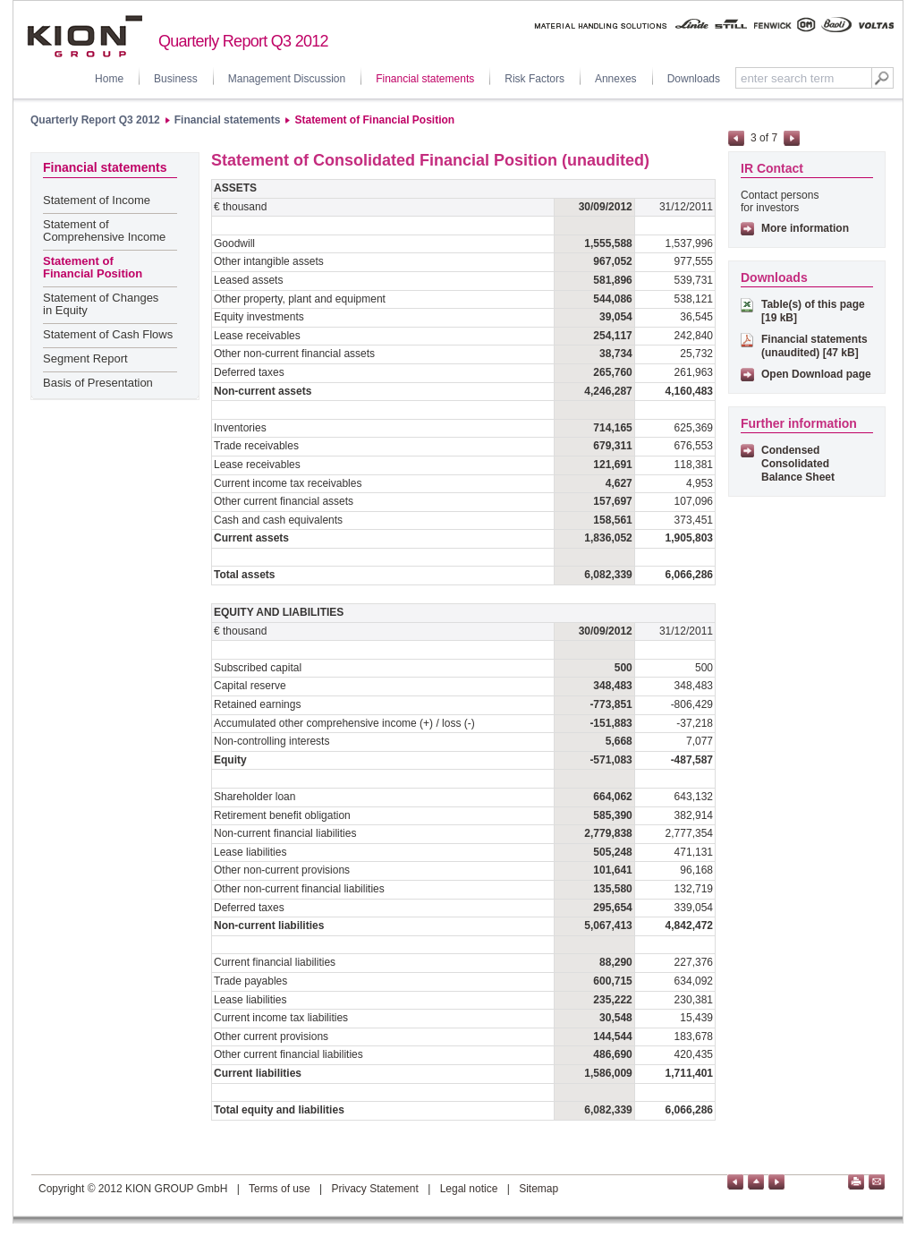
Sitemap (538, 1188)
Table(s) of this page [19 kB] (813, 311)
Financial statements (425, 79)
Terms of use (279, 1188)
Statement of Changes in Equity (100, 304)
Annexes (616, 79)
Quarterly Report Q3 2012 (95, 120)
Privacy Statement (374, 1188)
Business (176, 79)
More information (805, 228)
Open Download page (816, 374)
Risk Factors (534, 79)
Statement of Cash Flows (108, 334)
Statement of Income (96, 200)
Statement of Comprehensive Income (104, 230)
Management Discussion (286, 79)
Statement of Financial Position (374, 120)
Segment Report (85, 358)
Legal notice (469, 1188)
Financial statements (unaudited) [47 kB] (814, 346)
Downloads (693, 79)
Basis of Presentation (98, 382)
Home (109, 79)
